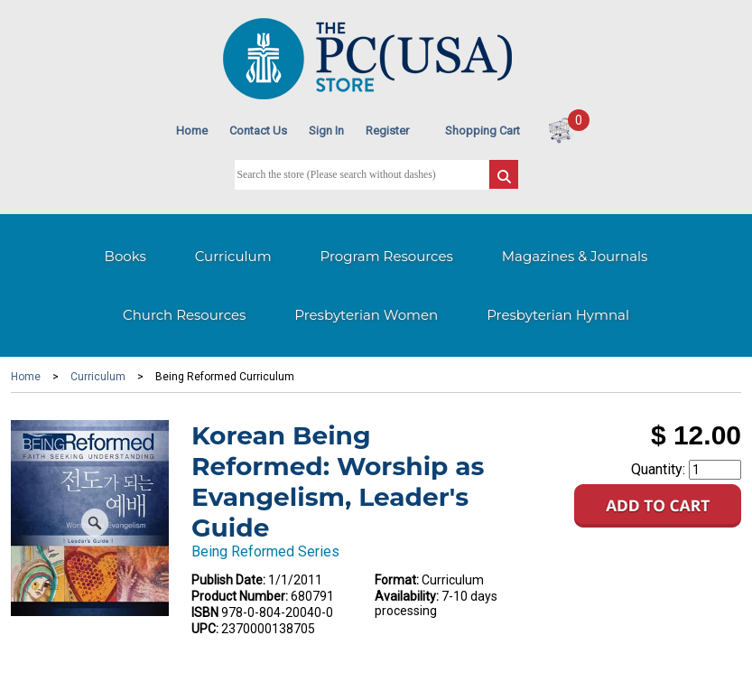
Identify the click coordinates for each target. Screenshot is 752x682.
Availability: (407, 596)
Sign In (326, 130)
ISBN (204, 612)
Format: (397, 580)
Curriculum (233, 256)
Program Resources (386, 256)
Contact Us (258, 130)
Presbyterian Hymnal (558, 314)
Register (387, 130)
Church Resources (184, 314)
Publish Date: (228, 580)
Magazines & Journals (575, 256)
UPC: (204, 628)
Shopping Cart (482, 130)
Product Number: (239, 596)
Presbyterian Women (366, 314)
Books (125, 256)
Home (192, 130)
